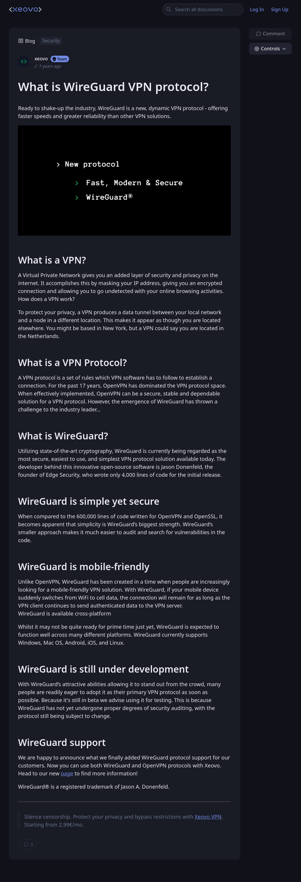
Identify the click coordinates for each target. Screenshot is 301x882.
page (67, 773)
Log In (257, 9)
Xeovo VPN (208, 816)
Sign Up (279, 9)
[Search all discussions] (203, 9)
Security (51, 40)
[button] (270, 48)
